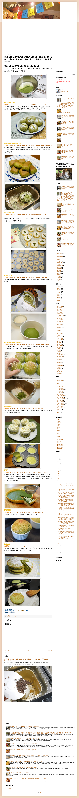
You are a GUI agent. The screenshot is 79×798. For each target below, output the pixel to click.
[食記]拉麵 (59, 335)
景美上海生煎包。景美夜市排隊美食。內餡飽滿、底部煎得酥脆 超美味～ (67, 116)
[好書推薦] (59, 422)
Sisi (63, 89)
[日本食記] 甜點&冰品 (61, 403)
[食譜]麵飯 (59, 277)
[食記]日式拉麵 (60, 338)
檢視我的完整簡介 (64, 91)
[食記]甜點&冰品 (60, 354)
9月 (59, 468)
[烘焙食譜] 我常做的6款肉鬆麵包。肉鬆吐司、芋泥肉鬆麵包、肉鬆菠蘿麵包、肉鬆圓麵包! (66, 540)
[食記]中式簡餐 (60, 321)
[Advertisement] (37, 27)
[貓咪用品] (59, 436)
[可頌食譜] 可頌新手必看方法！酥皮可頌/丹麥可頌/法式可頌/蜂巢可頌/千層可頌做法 (67, 111)
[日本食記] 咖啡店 (60, 389)
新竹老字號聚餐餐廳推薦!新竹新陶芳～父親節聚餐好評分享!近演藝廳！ (67, 157)
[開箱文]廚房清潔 (60, 445)
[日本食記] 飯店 (60, 406)
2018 (58, 547)
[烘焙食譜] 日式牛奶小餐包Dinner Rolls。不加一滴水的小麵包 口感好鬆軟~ (67, 145)
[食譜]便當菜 (59, 253)
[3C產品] (58, 419)
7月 (59, 471)
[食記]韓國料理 (60, 365)
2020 (58, 461)
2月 (59, 480)
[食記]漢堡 (59, 350)
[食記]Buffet (59, 316)
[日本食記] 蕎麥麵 (60, 404)
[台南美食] (59, 298)
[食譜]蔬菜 (59, 267)
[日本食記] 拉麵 (60, 394)
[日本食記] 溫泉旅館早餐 (61, 398)
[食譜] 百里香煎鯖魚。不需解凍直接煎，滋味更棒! (20, 772)
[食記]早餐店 (59, 342)
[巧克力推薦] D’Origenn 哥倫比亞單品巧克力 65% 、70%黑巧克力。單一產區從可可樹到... (66, 483)
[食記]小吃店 (59, 329)
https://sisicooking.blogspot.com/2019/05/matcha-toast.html (28, 277)
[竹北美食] (59, 291)
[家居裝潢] (59, 425)
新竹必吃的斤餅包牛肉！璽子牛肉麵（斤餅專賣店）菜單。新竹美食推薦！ (67, 151)
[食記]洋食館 (59, 348)
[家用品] (58, 427)
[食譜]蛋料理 (59, 268)
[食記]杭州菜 (59, 344)
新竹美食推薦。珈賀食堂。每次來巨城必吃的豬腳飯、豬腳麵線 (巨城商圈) (67, 215)
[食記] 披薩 (59, 309)
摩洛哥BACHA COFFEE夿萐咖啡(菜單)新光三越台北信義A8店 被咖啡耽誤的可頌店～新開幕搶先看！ (30, 778)
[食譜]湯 (58, 259)
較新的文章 (7, 650)
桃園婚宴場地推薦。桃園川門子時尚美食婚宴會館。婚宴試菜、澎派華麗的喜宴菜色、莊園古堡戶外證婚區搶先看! (66, 518)
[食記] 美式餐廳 (60, 313)
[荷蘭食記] (59, 412)
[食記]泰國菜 (59, 347)
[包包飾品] (59, 421)
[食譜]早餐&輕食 (60, 256)
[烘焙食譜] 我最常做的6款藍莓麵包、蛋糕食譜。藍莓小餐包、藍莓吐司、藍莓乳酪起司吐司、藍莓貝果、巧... (66, 504)
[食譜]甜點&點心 (10, 616)
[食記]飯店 (59, 367)
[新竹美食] (59, 288)
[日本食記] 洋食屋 (60, 397)
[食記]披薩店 (59, 333)
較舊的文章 (50, 650)
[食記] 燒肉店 (59, 310)
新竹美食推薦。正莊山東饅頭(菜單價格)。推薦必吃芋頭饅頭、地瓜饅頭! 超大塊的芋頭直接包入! (67, 221)
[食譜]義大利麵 (60, 265)
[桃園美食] (59, 300)
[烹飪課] (58, 430)
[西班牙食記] (59, 413)
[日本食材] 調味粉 (60, 385)
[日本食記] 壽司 (60, 391)
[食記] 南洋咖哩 (60, 306)
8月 (59, 470)
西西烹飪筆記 (14, 6)
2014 (58, 554)
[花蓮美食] (59, 297)
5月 (59, 475)
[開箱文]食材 (59, 448)
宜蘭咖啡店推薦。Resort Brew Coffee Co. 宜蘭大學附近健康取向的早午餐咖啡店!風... (66, 512)
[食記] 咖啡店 (59, 307)
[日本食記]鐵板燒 (60, 407)
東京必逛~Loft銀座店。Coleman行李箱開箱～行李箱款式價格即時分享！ (67, 128)
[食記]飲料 (59, 368)
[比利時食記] (59, 409)
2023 (58, 456)
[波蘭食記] (59, 410)
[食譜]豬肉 (59, 271)
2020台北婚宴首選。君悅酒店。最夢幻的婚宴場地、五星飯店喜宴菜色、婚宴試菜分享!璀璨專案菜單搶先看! (66, 496)
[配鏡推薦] (59, 442)
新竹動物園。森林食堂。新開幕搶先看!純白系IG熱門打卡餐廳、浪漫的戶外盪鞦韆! (66, 487)
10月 (59, 466)
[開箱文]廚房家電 (60, 444)
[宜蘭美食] (59, 295)
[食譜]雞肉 (59, 273)
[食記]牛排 (59, 353)
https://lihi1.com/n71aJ (11, 613)
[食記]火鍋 (59, 351)
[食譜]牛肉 (59, 261)
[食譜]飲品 (59, 274)
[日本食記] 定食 (60, 392)
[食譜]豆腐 (59, 270)
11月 (59, 464)
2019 (58, 545)
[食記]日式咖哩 (60, 336)
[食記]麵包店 (59, 371)
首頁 (28, 650)
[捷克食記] (59, 383)
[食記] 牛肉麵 (59, 312)
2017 (58, 548)
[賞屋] (58, 438)
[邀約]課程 (59, 441)
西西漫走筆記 (20, 610)
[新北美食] (59, 289)
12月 (59, 463)
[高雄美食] (59, 294)
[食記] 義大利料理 (60, 315)
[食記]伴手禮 (59, 324)
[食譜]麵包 (15, 616)
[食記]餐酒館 (59, 370)
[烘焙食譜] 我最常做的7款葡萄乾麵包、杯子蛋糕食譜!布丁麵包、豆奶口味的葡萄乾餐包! (66, 532)
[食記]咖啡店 (59, 327)
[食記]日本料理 (60, 339)
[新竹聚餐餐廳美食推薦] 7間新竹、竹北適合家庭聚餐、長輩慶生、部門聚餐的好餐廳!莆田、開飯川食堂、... (66, 522)
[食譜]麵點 (59, 279)
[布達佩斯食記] (60, 380)
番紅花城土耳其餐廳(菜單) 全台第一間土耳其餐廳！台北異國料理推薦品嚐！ (67, 122)
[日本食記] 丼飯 (60, 386)
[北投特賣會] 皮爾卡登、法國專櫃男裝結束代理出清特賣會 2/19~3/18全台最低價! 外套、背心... (66, 508)
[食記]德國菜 (59, 332)
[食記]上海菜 (59, 318)
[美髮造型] (59, 433)
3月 (59, 478)
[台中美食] (59, 292)
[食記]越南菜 (59, 362)
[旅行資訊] (59, 428)
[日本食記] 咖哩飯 (60, 388)
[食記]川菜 (59, 330)
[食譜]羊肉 (59, 264)
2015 (58, 552)
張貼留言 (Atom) (10, 652)
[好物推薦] (59, 424)
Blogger (41, 792)
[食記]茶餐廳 (59, 357)
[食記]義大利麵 (60, 356)
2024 (58, 454)
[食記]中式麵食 (60, 322)
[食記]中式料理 (60, 319)
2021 (58, 459)
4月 (59, 476)
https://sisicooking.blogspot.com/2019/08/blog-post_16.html (28, 104)
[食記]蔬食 (59, 359)
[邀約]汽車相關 (60, 439)
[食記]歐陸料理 (60, 345)
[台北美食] (59, 286)
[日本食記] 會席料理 (61, 395)
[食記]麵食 (59, 373)
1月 (59, 543)
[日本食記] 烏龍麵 (60, 401)
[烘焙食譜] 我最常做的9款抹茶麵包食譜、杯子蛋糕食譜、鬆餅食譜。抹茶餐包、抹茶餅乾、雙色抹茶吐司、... (66, 500)
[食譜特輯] (59, 280)
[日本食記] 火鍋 (60, 400)
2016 (58, 550)
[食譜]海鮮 (59, 258)
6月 (59, 473)
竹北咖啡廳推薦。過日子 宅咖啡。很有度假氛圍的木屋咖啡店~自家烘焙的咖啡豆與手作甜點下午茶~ (66, 536)
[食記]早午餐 (59, 341)
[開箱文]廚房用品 (60, 447)
